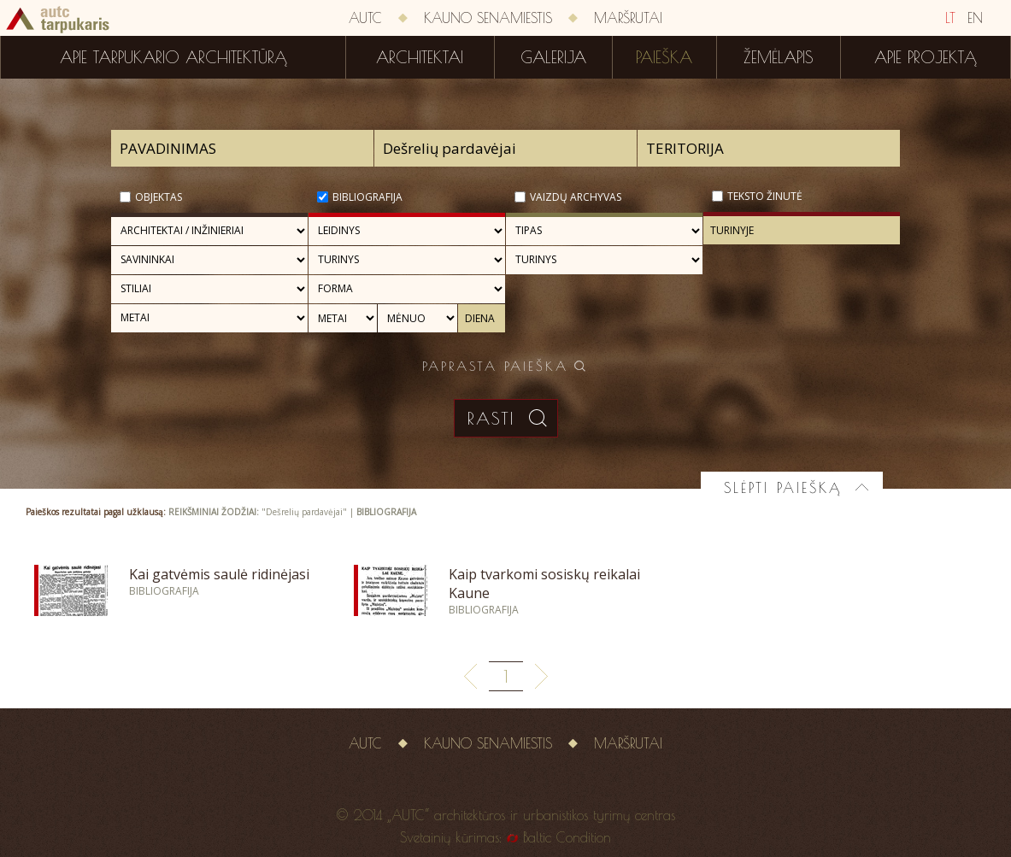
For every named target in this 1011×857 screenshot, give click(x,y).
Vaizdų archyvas (575, 197)
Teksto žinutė (764, 196)
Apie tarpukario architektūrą (173, 57)
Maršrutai (628, 18)
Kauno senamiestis (488, 18)
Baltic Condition (567, 837)
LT (950, 18)
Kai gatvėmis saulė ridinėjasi (219, 574)
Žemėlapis (779, 57)
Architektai (419, 57)
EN (975, 18)
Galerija (553, 57)
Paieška (664, 57)
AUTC (365, 18)
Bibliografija (367, 197)
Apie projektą (925, 57)
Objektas (158, 197)
